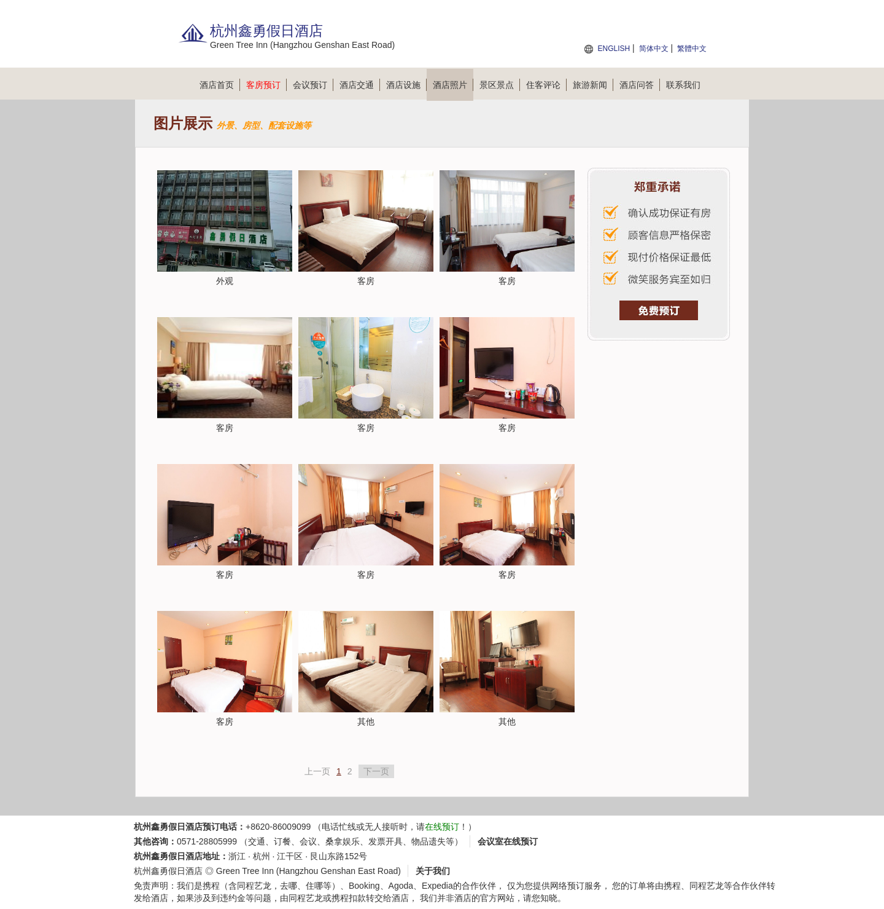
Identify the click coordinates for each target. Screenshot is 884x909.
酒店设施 (406, 85)
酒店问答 (639, 85)
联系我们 (683, 85)
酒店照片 (453, 85)
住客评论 (546, 85)
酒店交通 (359, 85)
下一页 (376, 771)
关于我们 (433, 871)
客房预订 (266, 85)
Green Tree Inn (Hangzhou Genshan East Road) (308, 871)
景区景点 (499, 85)
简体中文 (654, 48)
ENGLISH (613, 48)
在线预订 (442, 827)
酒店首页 (220, 85)
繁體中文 (692, 48)
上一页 (317, 771)
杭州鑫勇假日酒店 (168, 871)
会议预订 (313, 85)
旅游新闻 (593, 85)
